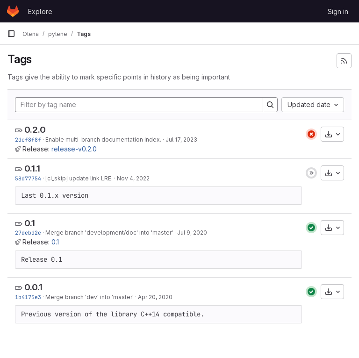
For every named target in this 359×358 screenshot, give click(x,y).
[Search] (270, 104)
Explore (40, 11)
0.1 (29, 223)
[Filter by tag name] (139, 104)
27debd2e (28, 232)
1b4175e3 (28, 297)
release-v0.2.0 (74, 149)
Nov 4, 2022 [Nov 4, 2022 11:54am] (133, 178)
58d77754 (28, 178)
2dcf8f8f (28, 139)
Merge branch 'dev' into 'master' (89, 297)
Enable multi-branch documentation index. (103, 139)
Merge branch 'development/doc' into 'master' (109, 232)
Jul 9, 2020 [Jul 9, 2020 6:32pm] (192, 232)
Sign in (338, 11)
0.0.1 (33, 287)
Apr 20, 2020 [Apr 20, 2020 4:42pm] (155, 297)
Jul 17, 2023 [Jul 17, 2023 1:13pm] (181, 139)
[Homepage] (13, 11)
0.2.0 (35, 129)
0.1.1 (32, 168)
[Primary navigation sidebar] (11, 33)
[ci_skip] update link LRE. (79, 178)
